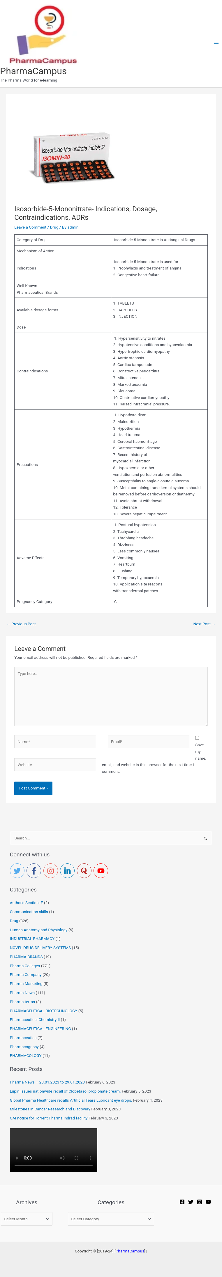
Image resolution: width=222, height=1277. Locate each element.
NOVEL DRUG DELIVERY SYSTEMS (40, 947)
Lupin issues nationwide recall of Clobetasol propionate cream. (65, 1091)
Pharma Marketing (26, 983)
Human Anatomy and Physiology (39, 929)
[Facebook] (182, 1202)
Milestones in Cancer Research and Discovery (50, 1109)
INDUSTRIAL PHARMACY (32, 938)
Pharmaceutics (23, 1037)
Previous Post (21, 623)
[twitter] (18, 870)
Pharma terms (22, 1001)
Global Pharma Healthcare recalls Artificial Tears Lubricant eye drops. (71, 1100)
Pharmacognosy (24, 1046)
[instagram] (51, 870)
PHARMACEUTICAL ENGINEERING (40, 1028)
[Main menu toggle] (216, 44)
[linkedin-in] (68, 870)
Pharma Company (26, 974)
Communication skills (29, 911)
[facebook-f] (35, 870)
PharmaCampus (33, 71)
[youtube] (102, 870)
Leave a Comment (30, 227)
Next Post (204, 623)
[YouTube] (208, 1202)
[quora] (85, 870)
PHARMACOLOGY (26, 1055)
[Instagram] (199, 1202)
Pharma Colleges (25, 965)
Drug (54, 227)
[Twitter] (190, 1202)
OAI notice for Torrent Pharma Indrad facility (49, 1118)
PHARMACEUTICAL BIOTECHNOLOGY (43, 1010)
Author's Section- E (26, 902)
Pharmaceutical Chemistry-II (35, 1019)
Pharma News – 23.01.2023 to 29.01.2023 (47, 1082)
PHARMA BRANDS (26, 956)
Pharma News (22, 992)
